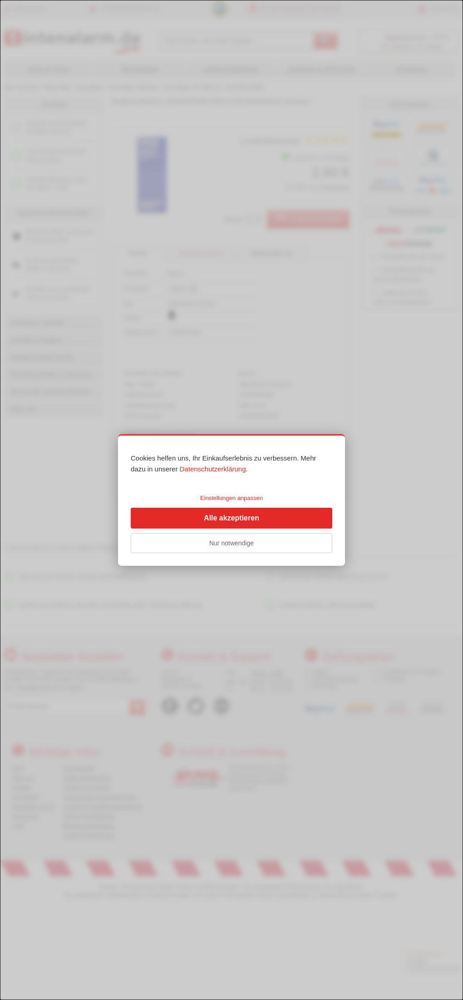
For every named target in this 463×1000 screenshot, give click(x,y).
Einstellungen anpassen (231, 498)
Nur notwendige (231, 543)
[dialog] (231, 500)
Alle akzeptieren (231, 518)
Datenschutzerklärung (213, 469)
